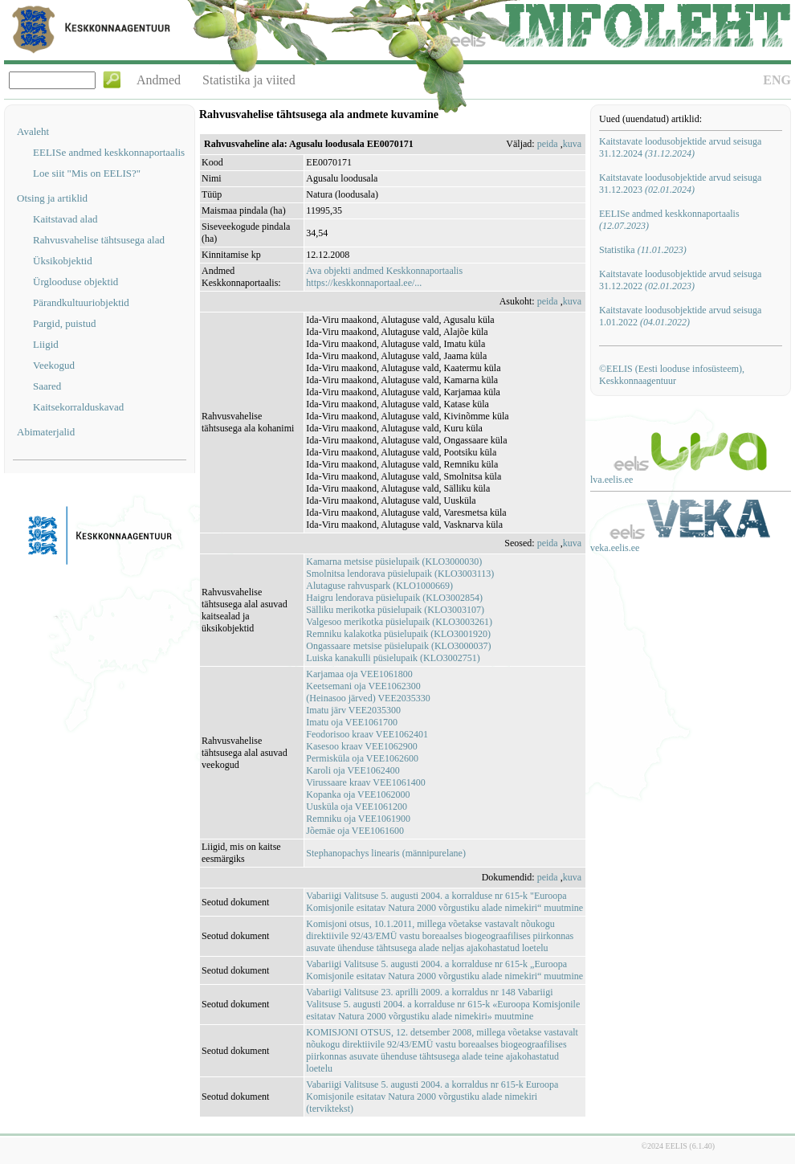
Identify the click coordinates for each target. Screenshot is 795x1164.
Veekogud (54, 365)
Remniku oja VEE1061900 (358, 818)
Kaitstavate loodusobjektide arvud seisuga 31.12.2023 (680, 183)
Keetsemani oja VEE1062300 (363, 686)
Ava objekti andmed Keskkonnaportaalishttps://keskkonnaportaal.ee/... (384, 276)
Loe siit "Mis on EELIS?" (87, 173)
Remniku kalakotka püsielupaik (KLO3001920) (398, 633)
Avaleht (33, 131)
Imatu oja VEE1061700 (352, 722)
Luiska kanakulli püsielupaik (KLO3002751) (392, 658)
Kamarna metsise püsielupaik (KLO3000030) (394, 561)
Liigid (46, 344)
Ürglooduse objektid (75, 282)
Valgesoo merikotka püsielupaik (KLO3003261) (399, 621)
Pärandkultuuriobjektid (81, 302)
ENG (777, 80)
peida (547, 143)
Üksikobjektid (62, 261)
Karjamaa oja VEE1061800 (359, 674)
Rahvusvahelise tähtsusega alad (99, 240)
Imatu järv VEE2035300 (353, 710)
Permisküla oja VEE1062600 (362, 758)
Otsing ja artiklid (52, 198)
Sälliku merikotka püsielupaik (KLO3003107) (395, 609)
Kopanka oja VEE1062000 (358, 794)
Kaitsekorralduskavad (78, 407)
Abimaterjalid (46, 432)
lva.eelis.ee (611, 479)
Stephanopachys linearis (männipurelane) (386, 853)
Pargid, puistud (64, 323)
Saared (47, 386)
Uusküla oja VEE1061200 (356, 806)
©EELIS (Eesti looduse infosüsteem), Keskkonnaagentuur (671, 374)
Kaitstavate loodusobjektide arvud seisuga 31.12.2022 (680, 280)
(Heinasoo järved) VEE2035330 (368, 698)
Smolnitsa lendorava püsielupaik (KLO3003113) (400, 573)
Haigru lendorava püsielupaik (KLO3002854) (394, 597)
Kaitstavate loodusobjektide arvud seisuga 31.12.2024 (680, 147)
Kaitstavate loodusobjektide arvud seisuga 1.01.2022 (680, 316)
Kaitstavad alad (65, 219)
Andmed (159, 80)
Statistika (643, 249)
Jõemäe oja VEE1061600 (355, 830)
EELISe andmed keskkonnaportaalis (109, 152)
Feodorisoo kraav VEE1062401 (367, 734)
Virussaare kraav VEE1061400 (365, 782)
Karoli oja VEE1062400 (352, 770)
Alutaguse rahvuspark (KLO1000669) (379, 585)
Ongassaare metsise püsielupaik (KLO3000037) (398, 645)
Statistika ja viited (249, 80)
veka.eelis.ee (614, 547)
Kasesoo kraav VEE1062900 (361, 746)
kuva (572, 143)
